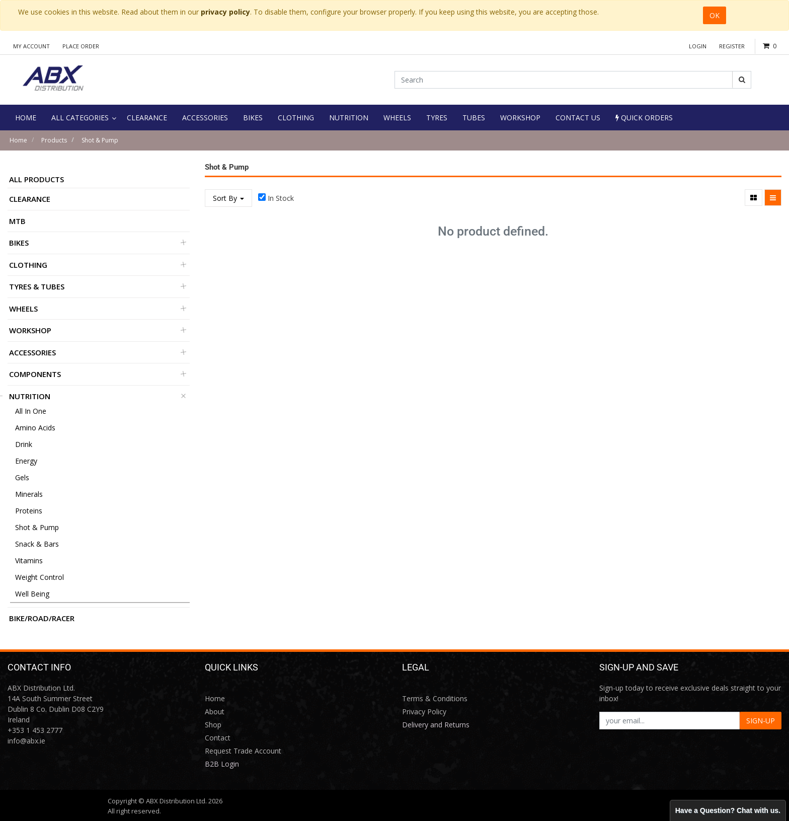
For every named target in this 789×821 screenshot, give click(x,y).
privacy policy (225, 12)
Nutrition (29, 396)
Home (18, 140)
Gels (22, 477)
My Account (31, 46)
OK (714, 15)
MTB (17, 221)
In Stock (281, 198)
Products (54, 140)
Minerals (29, 494)
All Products (36, 179)
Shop (213, 724)
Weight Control (39, 577)
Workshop (30, 330)
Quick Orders (644, 117)
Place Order (80, 46)
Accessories (32, 352)
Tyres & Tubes (36, 286)
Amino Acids (35, 427)
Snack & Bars (37, 544)
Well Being (32, 594)
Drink (23, 444)
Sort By (228, 198)
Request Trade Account (243, 751)
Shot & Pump (100, 140)
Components (35, 374)
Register (732, 46)
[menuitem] (26, 117)
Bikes (19, 243)
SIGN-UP (760, 720)
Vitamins (29, 560)
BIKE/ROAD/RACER (41, 618)
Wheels (23, 309)
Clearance (29, 199)
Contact (217, 737)
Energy (26, 461)
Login (697, 46)
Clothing (28, 265)
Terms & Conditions (434, 698)
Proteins (28, 510)
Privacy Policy (424, 711)
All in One (30, 411)
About (214, 711)
